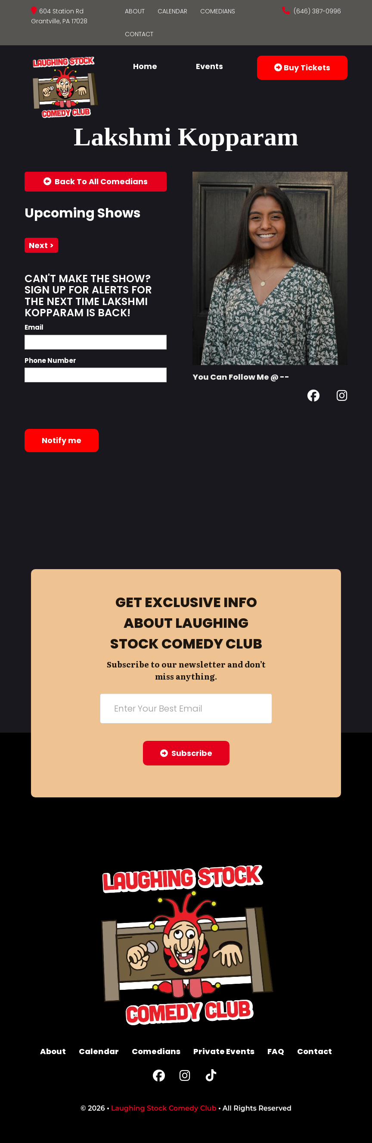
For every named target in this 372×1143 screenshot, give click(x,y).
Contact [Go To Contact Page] (139, 34)
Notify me (61, 440)
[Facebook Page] (313, 397)
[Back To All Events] (96, 182)
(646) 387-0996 (316, 11)
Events (209, 66)
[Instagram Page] (342, 397)
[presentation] (90, 405)
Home (145, 66)
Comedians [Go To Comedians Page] (217, 11)
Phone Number (50, 360)
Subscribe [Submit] (186, 753)
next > (41, 245)
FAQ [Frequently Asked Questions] (275, 1051)
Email (34, 327)
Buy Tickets (302, 67)
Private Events (223, 1051)
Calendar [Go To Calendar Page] (172, 11)
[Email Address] (186, 708)
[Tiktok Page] (211, 1077)
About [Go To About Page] (135, 11)
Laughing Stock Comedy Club (164, 1108)
